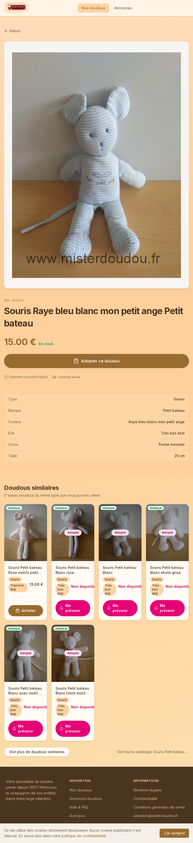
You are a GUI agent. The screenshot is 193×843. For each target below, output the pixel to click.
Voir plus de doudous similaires (37, 752)
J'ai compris (174, 833)
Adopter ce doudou (97, 360)
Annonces (123, 8)
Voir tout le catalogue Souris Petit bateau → (153, 752)
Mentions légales (147, 790)
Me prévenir (70, 608)
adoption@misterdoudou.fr (155, 816)
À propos (77, 816)
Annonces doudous (86, 798)
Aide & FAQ (79, 807)
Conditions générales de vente (159, 807)
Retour (12, 31)
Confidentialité (145, 798)
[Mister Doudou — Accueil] (16, 8)
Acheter (26, 610)
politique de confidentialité (84, 836)
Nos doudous (93, 8)
